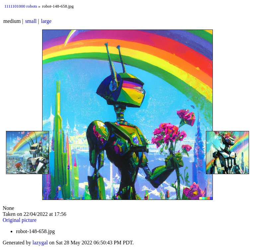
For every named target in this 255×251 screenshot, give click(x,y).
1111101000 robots (20, 6)
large (46, 21)
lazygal (40, 242)
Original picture (20, 220)
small (31, 21)
